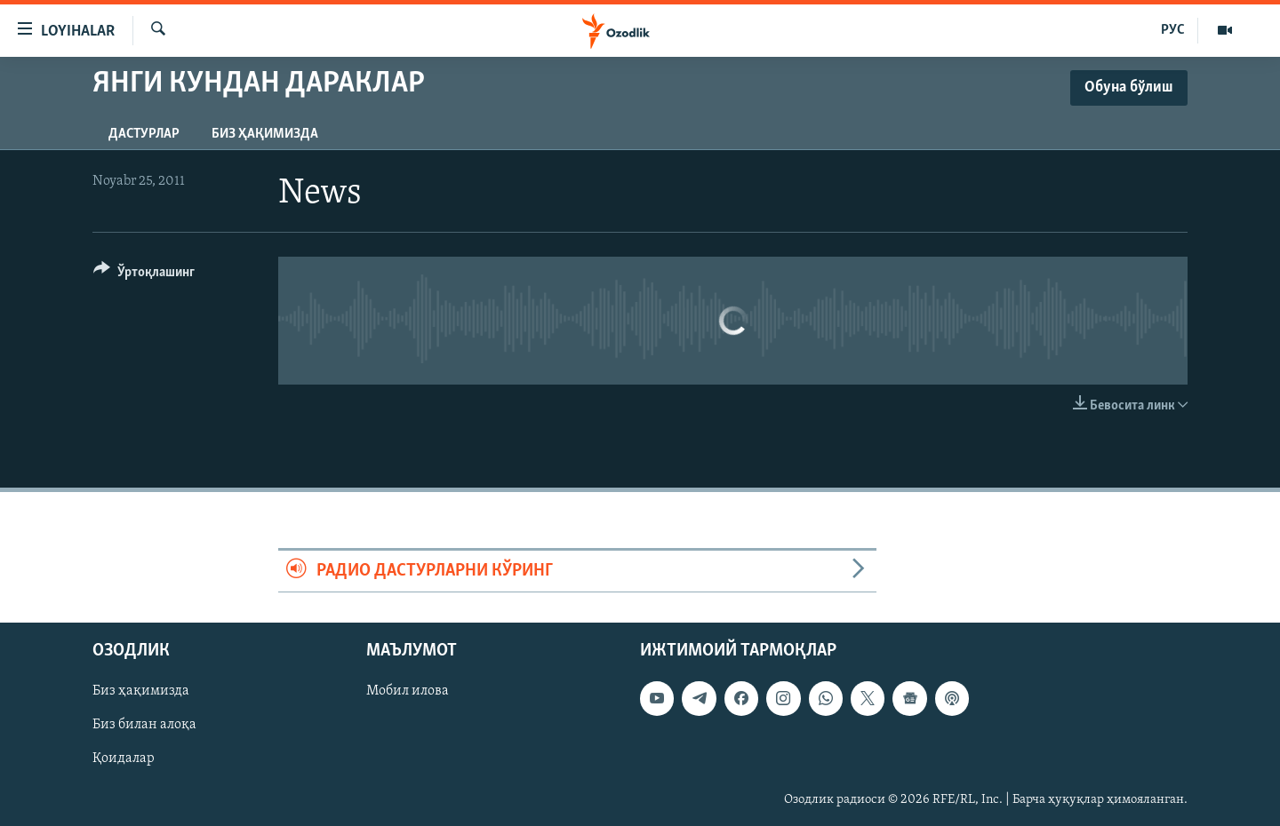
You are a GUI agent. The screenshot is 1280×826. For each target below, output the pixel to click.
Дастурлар (144, 134)
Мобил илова (407, 692)
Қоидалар (123, 759)
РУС (1173, 30)
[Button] (144, 275)
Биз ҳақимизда (265, 134)
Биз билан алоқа (144, 726)
